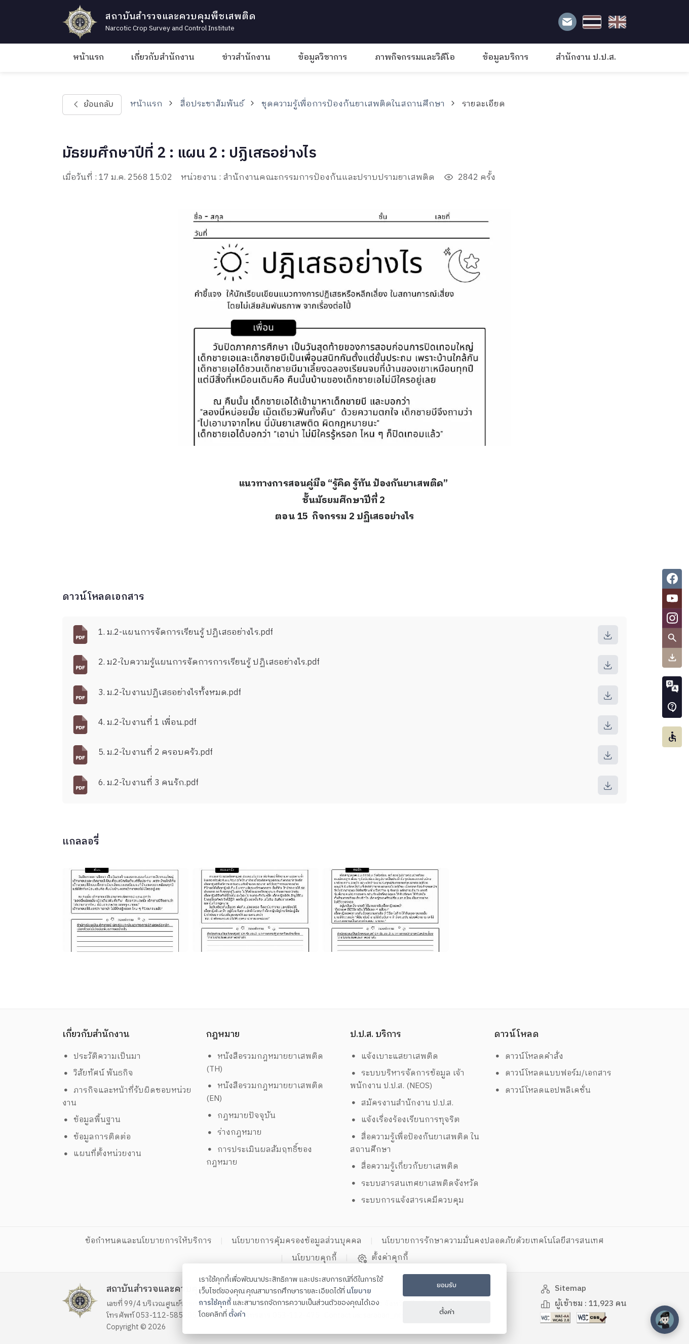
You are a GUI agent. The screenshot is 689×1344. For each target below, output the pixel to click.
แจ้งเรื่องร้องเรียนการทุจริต (405, 1119)
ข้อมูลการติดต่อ (96, 1137)
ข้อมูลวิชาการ (322, 57)
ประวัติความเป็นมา (101, 1056)
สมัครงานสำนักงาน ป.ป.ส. (402, 1103)
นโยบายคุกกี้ (314, 1258)
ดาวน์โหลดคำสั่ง (529, 1056)
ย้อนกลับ (91, 104)
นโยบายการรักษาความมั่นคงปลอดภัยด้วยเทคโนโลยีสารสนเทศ (492, 1241)
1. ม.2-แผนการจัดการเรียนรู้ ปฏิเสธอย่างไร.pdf (185, 632)
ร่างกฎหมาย (234, 1132)
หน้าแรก (88, 57)
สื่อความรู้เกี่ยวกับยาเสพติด (404, 1166)
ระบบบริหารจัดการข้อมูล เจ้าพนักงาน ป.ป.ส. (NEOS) (407, 1079)
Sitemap (563, 1288)
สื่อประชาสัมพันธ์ (212, 104)
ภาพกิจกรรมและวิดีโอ (415, 57)
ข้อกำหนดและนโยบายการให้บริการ (148, 1241)
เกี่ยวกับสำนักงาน (163, 57)
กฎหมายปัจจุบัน (241, 1115)
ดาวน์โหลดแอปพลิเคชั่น (542, 1090)
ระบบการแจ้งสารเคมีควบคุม (407, 1200)
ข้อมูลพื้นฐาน (91, 1119)
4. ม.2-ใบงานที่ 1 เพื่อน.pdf (147, 722)
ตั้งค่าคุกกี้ (383, 1257)
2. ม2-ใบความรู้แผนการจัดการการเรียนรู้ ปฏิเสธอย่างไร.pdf (209, 662)
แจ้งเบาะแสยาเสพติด (394, 1056)
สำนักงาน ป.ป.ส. (586, 57)
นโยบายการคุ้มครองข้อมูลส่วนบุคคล (297, 1241)
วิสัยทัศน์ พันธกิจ (98, 1073)
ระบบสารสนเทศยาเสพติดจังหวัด (414, 1183)
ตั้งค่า (237, 1315)
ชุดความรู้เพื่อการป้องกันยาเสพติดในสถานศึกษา (353, 104)
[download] (608, 634)
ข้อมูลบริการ (505, 57)
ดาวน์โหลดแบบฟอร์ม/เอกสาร (553, 1073)
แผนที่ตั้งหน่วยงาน (102, 1153)
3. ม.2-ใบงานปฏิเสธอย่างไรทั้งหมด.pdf (169, 693)
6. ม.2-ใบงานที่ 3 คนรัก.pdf (148, 783)
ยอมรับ (446, 1285)
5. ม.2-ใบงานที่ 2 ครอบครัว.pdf (155, 752)
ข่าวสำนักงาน (246, 57)
